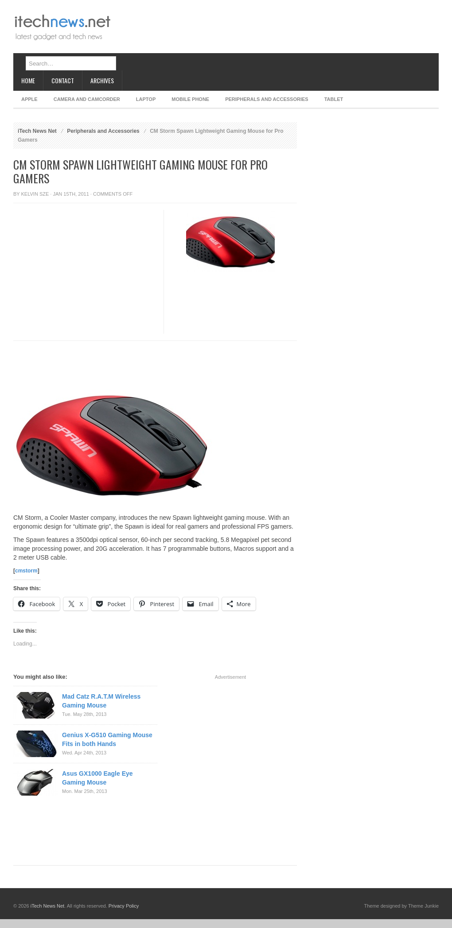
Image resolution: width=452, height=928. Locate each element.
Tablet (333, 99)
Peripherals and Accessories (266, 99)
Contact (62, 80)
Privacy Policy (124, 906)
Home (28, 80)
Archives (102, 80)
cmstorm (26, 571)
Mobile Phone (190, 99)
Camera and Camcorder (87, 99)
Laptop (146, 99)
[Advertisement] (144, 34)
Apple (29, 99)
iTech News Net (37, 131)
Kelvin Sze (35, 194)
